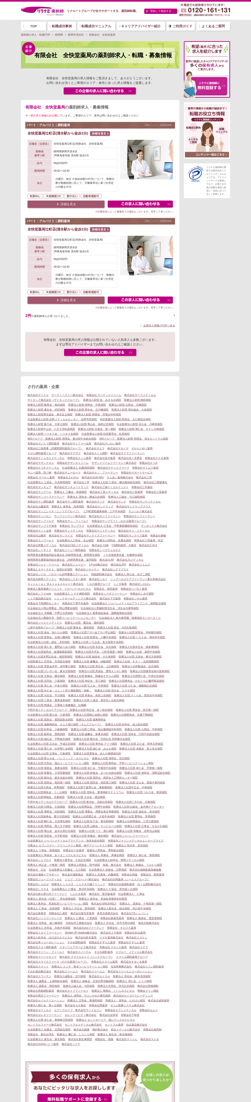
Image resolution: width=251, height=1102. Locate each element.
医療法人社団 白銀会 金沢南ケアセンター (138, 806)
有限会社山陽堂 (37, 535)
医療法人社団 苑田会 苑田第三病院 (95, 782)
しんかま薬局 (78, 894)
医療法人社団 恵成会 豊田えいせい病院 (103, 671)
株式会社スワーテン (39, 976)
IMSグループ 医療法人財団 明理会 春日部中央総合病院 (62, 438)
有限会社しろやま (38, 889)
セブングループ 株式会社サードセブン (78, 1010)
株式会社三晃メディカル (104, 492)
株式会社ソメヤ (71, 1044)
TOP (33, 26)
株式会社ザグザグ (70, 453)
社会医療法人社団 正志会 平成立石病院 (52, 743)
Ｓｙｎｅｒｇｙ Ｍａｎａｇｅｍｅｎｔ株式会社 (56, 584)
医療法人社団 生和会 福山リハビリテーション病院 (58, 763)
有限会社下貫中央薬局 (75, 603)
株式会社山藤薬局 (38, 506)
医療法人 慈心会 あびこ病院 (132, 574)
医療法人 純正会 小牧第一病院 (46, 864)
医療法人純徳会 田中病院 (84, 864)
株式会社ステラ (138, 947)
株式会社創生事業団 (80, 1039)
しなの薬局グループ (99, 584)
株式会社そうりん (126, 1039)
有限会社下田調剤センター (43, 603)
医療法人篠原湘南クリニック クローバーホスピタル (59, 588)
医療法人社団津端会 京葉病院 (46, 797)
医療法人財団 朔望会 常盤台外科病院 (98, 414)
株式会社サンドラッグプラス (133, 506)
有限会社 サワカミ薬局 (41, 477)
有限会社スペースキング (42, 956)
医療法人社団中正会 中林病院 (133, 787)
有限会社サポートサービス (137, 472)
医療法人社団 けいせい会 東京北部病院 (52, 671)
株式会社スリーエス (66, 971)
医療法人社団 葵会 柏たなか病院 (48, 632)
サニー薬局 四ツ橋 (39, 472)
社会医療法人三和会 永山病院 (75, 540)
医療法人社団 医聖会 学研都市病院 (140, 632)
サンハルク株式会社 (140, 511)
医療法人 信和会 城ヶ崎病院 (45, 923)
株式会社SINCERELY (103, 903)
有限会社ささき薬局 (157, 458)
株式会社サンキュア (39, 487)
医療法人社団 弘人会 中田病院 (90, 685)
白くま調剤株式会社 (149, 884)
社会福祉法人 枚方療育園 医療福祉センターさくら (130, 617)
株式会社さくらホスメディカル (46, 458)
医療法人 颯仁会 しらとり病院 (75, 1034)
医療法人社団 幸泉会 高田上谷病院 (89, 695)
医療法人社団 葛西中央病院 (143, 651)
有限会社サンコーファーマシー (46, 496)
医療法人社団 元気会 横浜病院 (46, 676)
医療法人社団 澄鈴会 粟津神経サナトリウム (97, 792)
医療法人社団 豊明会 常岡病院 (137, 816)
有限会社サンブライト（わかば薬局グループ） (119, 521)
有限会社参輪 (158, 535)
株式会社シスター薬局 (72, 579)
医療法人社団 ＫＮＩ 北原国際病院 (136, 661)
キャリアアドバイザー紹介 (141, 26)
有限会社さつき (148, 462)
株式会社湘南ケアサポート (43, 874)
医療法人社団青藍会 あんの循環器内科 (97, 753)
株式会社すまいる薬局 (134, 961)
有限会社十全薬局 (73, 850)
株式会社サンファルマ (41, 521)
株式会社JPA (118, 564)
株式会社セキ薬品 (75, 1005)
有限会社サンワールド (41, 540)
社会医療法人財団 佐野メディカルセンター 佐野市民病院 (62, 419)
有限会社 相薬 (104, 1039)
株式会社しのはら (140, 584)
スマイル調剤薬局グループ (132, 956)
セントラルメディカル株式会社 (83, 1024)
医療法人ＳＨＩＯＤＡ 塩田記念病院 (50, 569)
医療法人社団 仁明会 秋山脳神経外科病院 (96, 729)
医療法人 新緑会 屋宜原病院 (144, 918)
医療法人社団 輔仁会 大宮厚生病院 (49, 821)
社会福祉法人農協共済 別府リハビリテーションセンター (62, 617)
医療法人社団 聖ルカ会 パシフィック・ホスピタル (58, 758)
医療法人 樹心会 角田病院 (143, 855)
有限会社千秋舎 (130, 1015)
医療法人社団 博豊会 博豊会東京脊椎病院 (93, 811)
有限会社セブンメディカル (121, 1010)
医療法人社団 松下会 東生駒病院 (94, 821)
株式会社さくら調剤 (95, 453)
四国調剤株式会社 (101, 574)
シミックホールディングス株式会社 (75, 598)
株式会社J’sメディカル (130, 559)
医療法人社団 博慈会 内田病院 (46, 811)
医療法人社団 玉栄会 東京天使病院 (140, 656)
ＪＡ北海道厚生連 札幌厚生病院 (123, 555)
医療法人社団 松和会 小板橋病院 (48, 729)
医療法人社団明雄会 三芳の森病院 (138, 821)
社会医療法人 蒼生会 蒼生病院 (46, 1039)
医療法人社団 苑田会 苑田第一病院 (49, 782)
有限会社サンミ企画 (39, 530)
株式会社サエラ (95, 448)
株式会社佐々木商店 (130, 458)
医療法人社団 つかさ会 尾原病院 (147, 792)
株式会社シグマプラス (115, 569)
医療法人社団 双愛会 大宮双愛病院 (49, 772)
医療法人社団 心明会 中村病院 (143, 729)
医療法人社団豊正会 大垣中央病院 (94, 816)
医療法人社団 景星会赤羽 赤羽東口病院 (52, 666)
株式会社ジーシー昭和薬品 (70, 550)
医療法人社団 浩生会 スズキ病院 (115, 690)
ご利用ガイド (182, 26)
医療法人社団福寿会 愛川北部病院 (49, 816)
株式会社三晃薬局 (132, 492)
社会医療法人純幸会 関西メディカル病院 (119, 860)
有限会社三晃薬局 (156, 492)
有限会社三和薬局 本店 (148, 540)
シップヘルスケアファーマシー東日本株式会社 (138, 579)
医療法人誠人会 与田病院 (79, 986)
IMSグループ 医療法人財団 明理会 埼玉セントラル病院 (133, 438)
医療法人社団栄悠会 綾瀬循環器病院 (50, 651)
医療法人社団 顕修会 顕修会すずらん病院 (93, 676)
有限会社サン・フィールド (73, 521)
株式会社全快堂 (109, 1015)
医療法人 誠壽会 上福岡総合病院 (48, 981)
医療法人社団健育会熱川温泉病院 (150, 671)
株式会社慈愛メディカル (42, 545)
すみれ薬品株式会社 (39, 971)
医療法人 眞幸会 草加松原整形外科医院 (103, 898)
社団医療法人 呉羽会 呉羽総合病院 (49, 661)
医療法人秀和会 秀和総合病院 (105, 850)
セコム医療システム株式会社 (127, 1005)
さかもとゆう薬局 (142, 448)
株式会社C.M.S (148, 545)
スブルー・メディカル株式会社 (134, 952)
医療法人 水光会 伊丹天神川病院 (115, 923)
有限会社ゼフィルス (39, 1010)
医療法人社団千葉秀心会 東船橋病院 (89, 787)
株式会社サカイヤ (118, 448)
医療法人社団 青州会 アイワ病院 (98, 743)
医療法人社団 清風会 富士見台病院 (140, 748)
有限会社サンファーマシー (139, 516)
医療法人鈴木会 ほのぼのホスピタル (50, 937)
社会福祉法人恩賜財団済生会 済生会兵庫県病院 (110, 608)
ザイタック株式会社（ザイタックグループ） (54, 400)
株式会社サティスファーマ (113, 467)
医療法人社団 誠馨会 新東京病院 (88, 734)
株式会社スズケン (136, 937)
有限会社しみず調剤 (142, 593)
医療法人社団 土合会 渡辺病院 (86, 797)
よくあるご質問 (213, 26)
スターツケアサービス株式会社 (77, 947)
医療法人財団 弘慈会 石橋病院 (127, 404)
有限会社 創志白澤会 (41, 1034)
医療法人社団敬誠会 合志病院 (140, 666)
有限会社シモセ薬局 (135, 598)
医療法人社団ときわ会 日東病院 (135, 801)
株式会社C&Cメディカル (74, 545)
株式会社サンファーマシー (105, 516)
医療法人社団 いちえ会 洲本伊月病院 (142, 637)
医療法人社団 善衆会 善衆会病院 (48, 768)
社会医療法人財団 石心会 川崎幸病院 (139, 424)
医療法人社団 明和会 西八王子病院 (49, 826)
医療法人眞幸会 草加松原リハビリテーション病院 (58, 903)
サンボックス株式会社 (154, 525)
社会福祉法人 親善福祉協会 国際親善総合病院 (104, 613)
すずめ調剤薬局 (76, 942)
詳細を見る (68, 204)
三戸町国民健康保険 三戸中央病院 (104, 511)
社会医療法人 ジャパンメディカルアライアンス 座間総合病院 (129, 603)
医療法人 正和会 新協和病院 (84, 1000)
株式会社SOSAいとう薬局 (43, 1044)
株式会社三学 (81, 482)
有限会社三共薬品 (142, 487)
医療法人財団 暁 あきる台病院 (102, 400)
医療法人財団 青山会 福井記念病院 (92, 424)
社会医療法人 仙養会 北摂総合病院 (49, 1029)
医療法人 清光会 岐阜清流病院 (132, 976)
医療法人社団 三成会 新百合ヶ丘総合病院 (99, 700)
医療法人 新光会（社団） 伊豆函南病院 (52, 898)
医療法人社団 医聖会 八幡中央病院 (95, 637)
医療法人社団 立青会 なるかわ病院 (146, 826)
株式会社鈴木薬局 (85, 937)
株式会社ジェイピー (74, 564)
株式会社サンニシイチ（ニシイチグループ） (54, 511)
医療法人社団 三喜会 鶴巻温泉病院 (49, 700)
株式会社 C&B (100, 545)
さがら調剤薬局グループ (42, 453)
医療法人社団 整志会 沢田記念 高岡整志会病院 (102, 739)
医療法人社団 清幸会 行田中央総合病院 (135, 734)
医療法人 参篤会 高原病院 (68, 506)
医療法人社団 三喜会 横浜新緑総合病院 (116, 482)
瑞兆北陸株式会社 (148, 923)
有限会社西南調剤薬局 (41, 990)
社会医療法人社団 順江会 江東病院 (49, 714)
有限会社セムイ (148, 1010)
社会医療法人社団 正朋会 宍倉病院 (49, 753)
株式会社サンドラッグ (100, 506)
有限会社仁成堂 (58, 913)
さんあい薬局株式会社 (120, 477)
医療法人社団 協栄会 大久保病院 (95, 656)
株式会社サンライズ (61, 535)
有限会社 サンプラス (71, 525)
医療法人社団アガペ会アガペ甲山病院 (93, 632)
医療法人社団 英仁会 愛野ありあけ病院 (52, 647)
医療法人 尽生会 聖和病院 (79, 908)
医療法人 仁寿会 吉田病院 (44, 908)
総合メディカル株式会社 (125, 1029)
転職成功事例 (62, 26)
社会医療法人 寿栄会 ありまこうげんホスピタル (57, 855)
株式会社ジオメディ (87, 569)
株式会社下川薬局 (110, 598)
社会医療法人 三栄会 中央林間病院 (49, 482)
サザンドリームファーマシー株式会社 (114, 462)
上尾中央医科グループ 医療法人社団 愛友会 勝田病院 (61, 627)
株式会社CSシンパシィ (135, 913)
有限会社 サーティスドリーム (103, 395)
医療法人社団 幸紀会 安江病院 (87, 680)
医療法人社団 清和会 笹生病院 (111, 758)
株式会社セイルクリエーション (46, 1000)
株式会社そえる (149, 1039)
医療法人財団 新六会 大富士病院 (48, 424)
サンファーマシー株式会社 (70, 516)
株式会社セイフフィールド (73, 990)
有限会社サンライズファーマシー (95, 535)
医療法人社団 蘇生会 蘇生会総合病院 (50, 777)
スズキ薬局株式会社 (111, 937)
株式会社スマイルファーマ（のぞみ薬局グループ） (58, 961)
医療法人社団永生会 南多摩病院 (139, 647)
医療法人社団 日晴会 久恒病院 (46, 806)
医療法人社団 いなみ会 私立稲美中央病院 (98, 642)
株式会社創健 (81, 1029)
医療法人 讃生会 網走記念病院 (86, 496)
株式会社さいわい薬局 (107, 443)
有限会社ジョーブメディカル (45, 879)
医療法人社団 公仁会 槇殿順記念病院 (134, 685)
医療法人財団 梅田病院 (137, 400)
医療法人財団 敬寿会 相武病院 (46, 404)
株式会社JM (107, 559)
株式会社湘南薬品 (72, 874)
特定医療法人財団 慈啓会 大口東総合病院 (125, 419)
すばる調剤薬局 (103, 952)
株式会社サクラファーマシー (127, 453)
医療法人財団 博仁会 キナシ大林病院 (141, 429)
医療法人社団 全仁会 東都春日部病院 (50, 1019)
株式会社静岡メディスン (42, 579)
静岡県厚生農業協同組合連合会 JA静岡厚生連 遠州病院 (62, 559)
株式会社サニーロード (67, 472)
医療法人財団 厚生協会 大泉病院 (131, 409)
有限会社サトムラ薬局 (145, 467)
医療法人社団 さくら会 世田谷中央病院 (138, 695)
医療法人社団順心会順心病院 (91, 714)
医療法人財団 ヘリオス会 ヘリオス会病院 (53, 433)
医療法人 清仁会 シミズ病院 (134, 981)
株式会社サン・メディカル (134, 530)
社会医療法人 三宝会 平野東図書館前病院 (112, 525)
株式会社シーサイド (39, 550)
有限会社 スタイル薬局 (113, 947)
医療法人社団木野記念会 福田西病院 (50, 656)
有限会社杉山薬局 (135, 932)
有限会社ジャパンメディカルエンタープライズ (135, 840)
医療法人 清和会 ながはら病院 (125, 1000)
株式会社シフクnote (39, 593)
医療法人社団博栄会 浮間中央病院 (89, 806)
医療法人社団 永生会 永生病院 (97, 647)
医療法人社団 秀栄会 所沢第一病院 (137, 709)
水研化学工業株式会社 (79, 923)
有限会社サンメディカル (68, 530)
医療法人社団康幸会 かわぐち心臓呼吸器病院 (136, 680)
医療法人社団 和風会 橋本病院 (90, 835)
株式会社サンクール (39, 492)
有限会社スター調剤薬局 (42, 947)
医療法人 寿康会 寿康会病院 (106, 855)
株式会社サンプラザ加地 (42, 525)
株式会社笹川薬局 (104, 458)
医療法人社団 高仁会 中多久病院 (48, 685)
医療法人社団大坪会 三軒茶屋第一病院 (99, 651)
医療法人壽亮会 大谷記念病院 (72, 860)
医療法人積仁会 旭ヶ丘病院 (45, 1005)
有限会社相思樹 (152, 1029)
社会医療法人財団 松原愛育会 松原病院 (105, 433)
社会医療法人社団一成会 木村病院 (49, 642)
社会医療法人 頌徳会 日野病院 (108, 869)
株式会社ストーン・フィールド (46, 952)
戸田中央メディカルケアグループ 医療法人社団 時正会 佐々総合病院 (70, 709)
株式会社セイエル (99, 976)
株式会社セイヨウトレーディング (133, 995)
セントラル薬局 (114, 1024)
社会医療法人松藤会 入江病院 (67, 869)
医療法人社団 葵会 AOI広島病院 (117, 627)
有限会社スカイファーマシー (45, 932)
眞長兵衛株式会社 (107, 913)
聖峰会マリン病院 (148, 990)
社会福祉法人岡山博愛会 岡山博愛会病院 (53, 608)
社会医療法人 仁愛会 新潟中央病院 (73, 889)
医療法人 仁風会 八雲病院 (81, 918)
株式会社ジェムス (139, 564)
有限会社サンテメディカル (145, 501)
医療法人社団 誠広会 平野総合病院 (49, 739)
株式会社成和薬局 (158, 1000)
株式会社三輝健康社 (155, 482)
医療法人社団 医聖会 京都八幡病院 (49, 637)
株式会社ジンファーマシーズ (45, 918)
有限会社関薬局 (98, 1005)
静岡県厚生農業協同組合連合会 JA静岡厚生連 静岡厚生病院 (64, 555)
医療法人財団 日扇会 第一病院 (97, 429)
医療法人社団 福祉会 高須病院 (141, 811)
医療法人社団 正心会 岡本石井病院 (141, 743)
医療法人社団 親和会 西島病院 (46, 734)
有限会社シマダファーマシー (110, 593)
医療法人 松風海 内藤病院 (102, 874)
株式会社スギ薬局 (111, 932)
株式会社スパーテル (79, 952)
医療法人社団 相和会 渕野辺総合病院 (147, 772)
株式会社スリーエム (93, 971)
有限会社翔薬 (129, 874)
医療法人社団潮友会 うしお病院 (47, 792)
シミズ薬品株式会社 (39, 598)
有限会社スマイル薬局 (104, 961)
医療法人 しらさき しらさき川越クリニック (78, 884)
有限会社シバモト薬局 (134, 588)
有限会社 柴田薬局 (106, 588)
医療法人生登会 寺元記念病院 (116, 986)
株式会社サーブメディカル (140, 395)
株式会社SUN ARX (93, 477)
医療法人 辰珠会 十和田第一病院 (141, 903)
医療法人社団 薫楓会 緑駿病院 (92, 661)
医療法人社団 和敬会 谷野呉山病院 (138, 831)
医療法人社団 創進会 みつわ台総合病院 (98, 772)
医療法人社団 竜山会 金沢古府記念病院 (52, 831)
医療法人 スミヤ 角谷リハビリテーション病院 (80, 966)
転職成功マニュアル (96, 26)
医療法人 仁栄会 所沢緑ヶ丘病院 (118, 889)
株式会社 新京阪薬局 (102, 894)
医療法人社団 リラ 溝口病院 (96, 831)
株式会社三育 (144, 477)
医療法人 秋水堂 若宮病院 (132, 845)
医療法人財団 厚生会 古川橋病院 (88, 409)
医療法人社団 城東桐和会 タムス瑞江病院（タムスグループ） (65, 724)
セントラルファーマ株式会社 (45, 1024)
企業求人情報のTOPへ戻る (159, 325)
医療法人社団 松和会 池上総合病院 (126, 724)
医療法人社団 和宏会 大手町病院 (48, 835)
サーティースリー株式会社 (67, 395)
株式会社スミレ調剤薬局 (149, 966)
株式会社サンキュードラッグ (71, 487)
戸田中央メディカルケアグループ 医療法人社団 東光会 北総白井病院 (70, 801)
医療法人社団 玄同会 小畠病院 (46, 680)
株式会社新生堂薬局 (82, 913)
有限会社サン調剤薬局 (41, 501)
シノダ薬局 (120, 584)
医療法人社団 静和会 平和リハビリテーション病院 (122, 763)
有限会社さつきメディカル (43, 467)
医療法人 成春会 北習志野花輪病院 (92, 981)
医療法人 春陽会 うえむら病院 (143, 864)
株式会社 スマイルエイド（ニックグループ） (86, 956)
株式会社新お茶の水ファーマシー (47, 894)
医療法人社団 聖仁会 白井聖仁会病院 (50, 748)
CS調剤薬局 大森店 (123, 545)
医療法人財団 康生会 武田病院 (46, 409)
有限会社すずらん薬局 (102, 942)
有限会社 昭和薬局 (152, 874)
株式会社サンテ (95, 501)
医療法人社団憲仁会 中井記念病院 (143, 676)
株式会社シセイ (98, 579)
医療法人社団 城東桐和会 (91, 719)
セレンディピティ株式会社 (80, 1015)
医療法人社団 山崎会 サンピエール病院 (98, 826)
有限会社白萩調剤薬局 (121, 884)
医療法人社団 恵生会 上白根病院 (99, 666)
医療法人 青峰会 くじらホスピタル (113, 990)
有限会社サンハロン (39, 516)
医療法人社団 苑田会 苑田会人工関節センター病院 (107, 777)
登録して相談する (160, 11)
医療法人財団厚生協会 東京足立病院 (50, 414)
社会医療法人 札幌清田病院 (78, 467)
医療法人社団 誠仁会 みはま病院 (96, 748)
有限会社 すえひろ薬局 (121, 927)
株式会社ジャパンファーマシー (129, 835)
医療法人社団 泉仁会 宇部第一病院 (140, 768)
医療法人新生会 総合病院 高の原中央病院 (124, 908)
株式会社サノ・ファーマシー (101, 472)
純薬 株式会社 (112, 864)
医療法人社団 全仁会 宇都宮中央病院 (93, 768)
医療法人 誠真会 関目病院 (44, 986)
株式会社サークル (38, 395)
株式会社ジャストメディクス (45, 622)
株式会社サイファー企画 (76, 443)
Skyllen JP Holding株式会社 (81, 932)
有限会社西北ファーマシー (43, 995)
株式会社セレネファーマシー (45, 1015)
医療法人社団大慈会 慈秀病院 (46, 787)
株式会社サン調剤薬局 (70, 501)
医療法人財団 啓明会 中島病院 (87, 404)
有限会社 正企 (37, 869)
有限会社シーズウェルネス (105, 550)
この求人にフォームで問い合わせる (140, 205)
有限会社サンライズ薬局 (132, 535)
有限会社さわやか (68, 477)
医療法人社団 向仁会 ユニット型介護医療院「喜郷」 (60, 690)
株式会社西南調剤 (148, 986)
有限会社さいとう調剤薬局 (43, 443)
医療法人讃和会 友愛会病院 (114, 540)
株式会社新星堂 (37, 913)
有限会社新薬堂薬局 (112, 918)
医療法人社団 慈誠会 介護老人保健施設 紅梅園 (57, 705)
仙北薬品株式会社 (136, 1024)
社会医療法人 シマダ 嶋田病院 (72, 593)
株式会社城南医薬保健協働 (145, 869)
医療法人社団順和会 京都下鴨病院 (132, 714)
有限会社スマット (38, 966)
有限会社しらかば (38, 884)
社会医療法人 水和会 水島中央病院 (49, 927)
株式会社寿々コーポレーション (46, 942)
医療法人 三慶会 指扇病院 (70, 492)
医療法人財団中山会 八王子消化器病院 (51, 429)
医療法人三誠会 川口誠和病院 (126, 496)
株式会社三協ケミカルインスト (110, 487)
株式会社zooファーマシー (89, 927)
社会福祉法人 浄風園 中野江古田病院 (50, 613)
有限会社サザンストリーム (73, 462)
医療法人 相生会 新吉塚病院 (115, 1034)
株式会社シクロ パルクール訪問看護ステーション (58, 574)
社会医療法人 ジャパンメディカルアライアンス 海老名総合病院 (66, 840)
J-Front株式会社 (98, 564)
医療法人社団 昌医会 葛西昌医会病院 (50, 719)
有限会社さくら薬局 (79, 458)
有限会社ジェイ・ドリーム (43, 564)
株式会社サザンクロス (41, 462)
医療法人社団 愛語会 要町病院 (84, 622)
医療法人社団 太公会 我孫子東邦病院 (142, 782)
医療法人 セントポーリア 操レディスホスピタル (105, 1019)
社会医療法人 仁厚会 (131, 894)
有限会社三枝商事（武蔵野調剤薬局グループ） (55, 448)
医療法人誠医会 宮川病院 (70, 976)
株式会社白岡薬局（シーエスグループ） (126, 879)
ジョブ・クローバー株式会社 (82, 879)
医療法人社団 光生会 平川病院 (46, 695)
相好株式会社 (100, 1029)
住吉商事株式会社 (121, 966)
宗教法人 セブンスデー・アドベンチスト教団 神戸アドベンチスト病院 (70, 845)
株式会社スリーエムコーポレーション (130, 971)
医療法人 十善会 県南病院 (44, 850)
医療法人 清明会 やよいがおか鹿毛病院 (86, 995)
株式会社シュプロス (39, 860)
